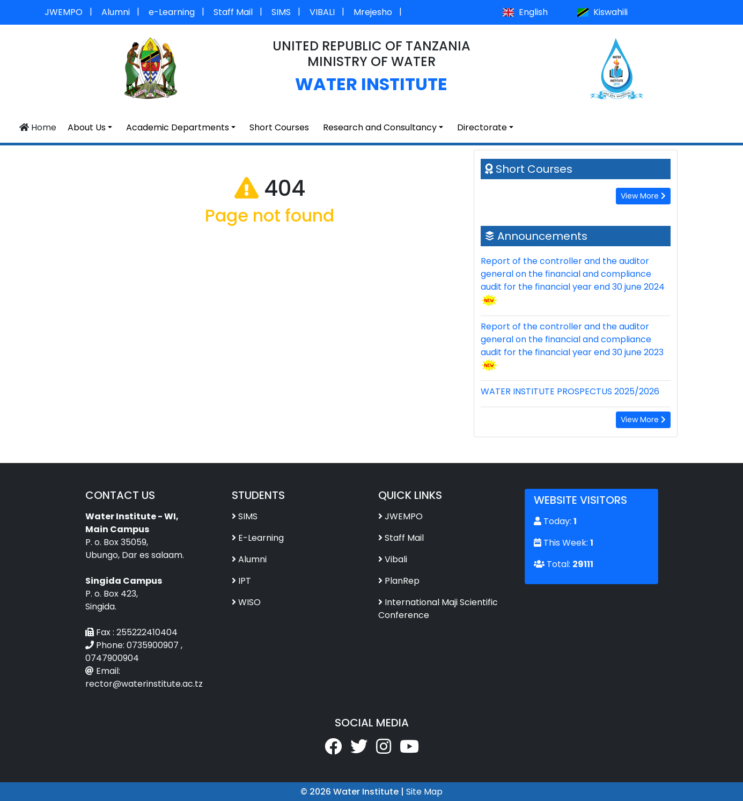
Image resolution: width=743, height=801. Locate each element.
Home (37, 127)
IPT (244, 581)
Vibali (396, 559)
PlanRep (402, 581)
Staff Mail (233, 12)
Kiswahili (602, 12)
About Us (87, 127)
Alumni (115, 12)
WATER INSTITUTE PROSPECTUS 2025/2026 (570, 391)
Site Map (424, 791)
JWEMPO (64, 12)
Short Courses (279, 127)
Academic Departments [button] (177, 127)
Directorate (482, 127)
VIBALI (322, 12)
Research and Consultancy (380, 127)
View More (643, 195)
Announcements (542, 236)
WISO (249, 602)
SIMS (281, 12)
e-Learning (172, 12)
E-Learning (261, 538)
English (525, 12)
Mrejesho (373, 12)
